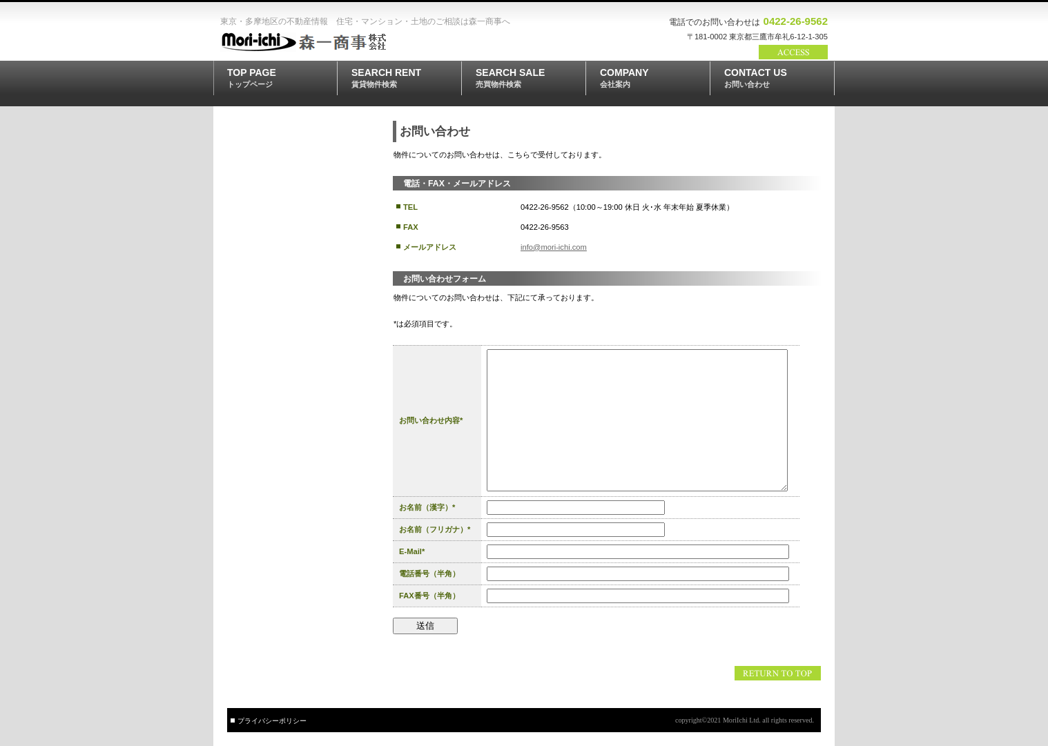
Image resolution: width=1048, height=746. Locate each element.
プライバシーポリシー (272, 721)
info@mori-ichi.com (554, 247)
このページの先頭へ (778, 673)
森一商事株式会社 (320, 42)
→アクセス (793, 52)
